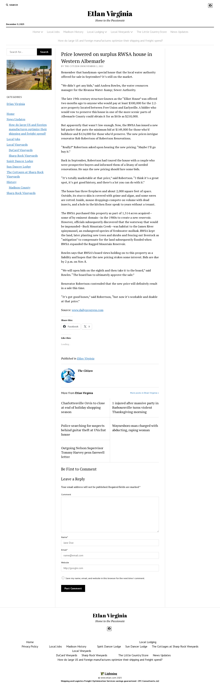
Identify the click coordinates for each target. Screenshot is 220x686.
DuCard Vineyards (21, 150)
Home (36, 32)
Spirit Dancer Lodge (20, 161)
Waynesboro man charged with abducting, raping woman (135, 427)
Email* (64, 549)
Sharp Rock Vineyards (23, 156)
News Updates (179, 32)
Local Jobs (53, 32)
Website (65, 562)
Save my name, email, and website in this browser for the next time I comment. (105, 578)
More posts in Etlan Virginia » (144, 392)
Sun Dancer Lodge (19, 167)
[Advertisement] (190, 112)
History (11, 182)
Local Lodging (95, 32)
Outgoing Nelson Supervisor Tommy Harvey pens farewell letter (83, 452)
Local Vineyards (120, 32)
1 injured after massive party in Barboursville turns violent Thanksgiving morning (135, 407)
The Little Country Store (152, 32)
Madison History (73, 32)
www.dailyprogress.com (87, 310)
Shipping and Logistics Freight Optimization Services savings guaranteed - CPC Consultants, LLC (110, 681)
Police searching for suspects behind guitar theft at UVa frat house (83, 430)
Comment (66, 494)
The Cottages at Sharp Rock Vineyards (175, 646)
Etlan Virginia (110, 13)
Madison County (19, 187)
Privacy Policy (30, 646)
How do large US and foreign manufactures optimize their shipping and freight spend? (110, 40)
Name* (64, 537)
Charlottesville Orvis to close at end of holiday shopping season (83, 407)
